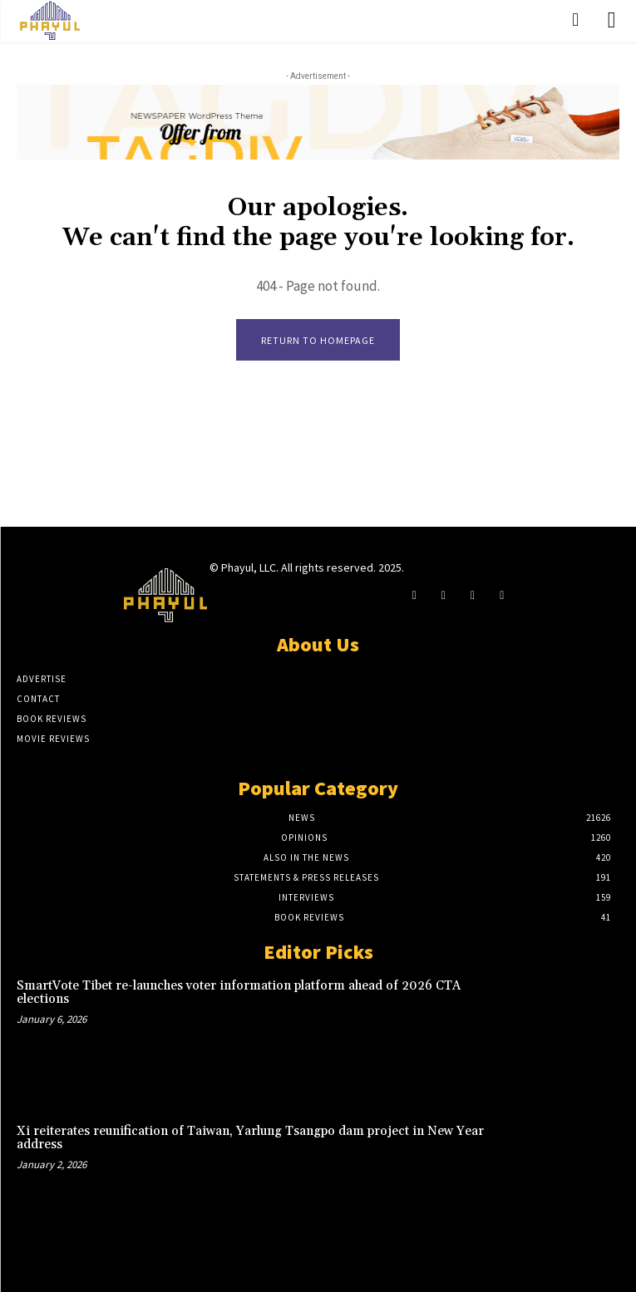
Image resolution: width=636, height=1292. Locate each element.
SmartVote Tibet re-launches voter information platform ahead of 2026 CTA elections (239, 993)
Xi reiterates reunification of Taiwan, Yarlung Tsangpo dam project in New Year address (250, 1138)
